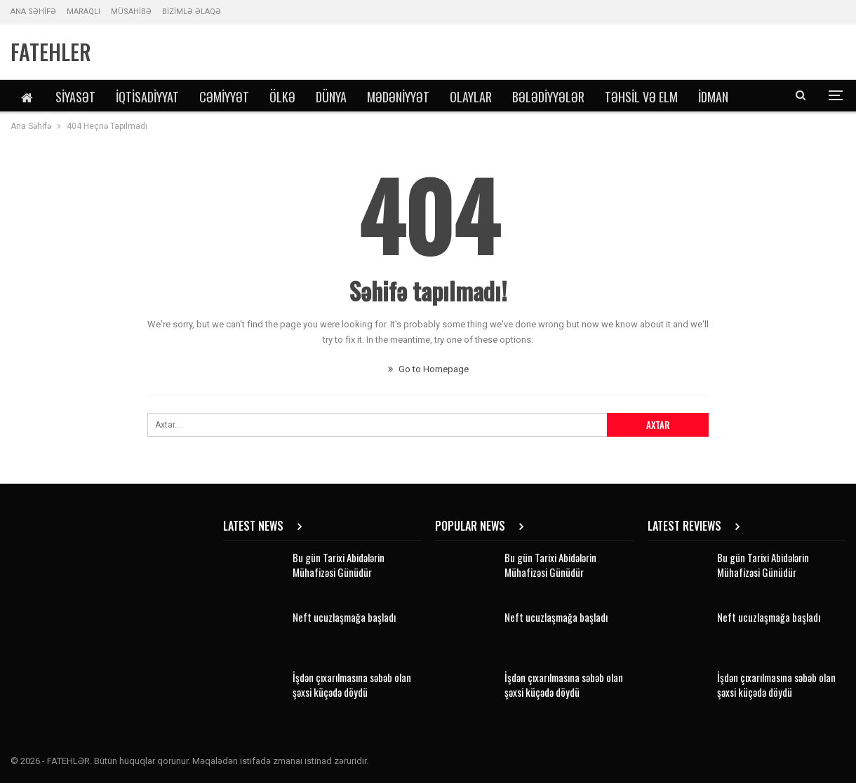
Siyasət (75, 97)
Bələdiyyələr (548, 97)
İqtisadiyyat (147, 97)
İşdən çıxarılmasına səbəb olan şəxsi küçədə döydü (352, 684)
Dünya (331, 97)
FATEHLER (51, 51)
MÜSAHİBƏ (131, 11)
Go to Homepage (428, 369)
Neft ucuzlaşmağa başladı (344, 617)
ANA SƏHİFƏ (33, 11)
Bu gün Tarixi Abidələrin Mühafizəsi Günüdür (338, 565)
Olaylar (471, 97)
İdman (713, 97)
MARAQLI (83, 11)
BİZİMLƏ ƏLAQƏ (191, 11)
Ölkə (282, 97)
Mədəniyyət (398, 97)
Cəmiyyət (224, 97)
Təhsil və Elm (641, 97)
